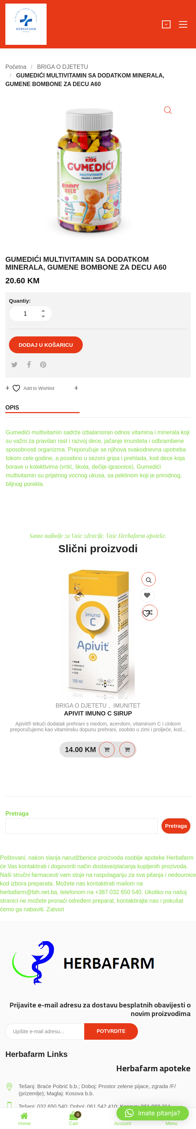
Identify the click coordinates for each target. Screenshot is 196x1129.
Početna (16, 67)
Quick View (149, 579)
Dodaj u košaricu (46, 345)
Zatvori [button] (55, 909)
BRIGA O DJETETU (62, 67)
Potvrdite (111, 1031)
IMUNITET (126, 706)
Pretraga (17, 814)
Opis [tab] (12, 408)
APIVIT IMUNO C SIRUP (98, 713)
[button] (168, 110)
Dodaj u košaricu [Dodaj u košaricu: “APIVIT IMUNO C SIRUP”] (107, 749)
